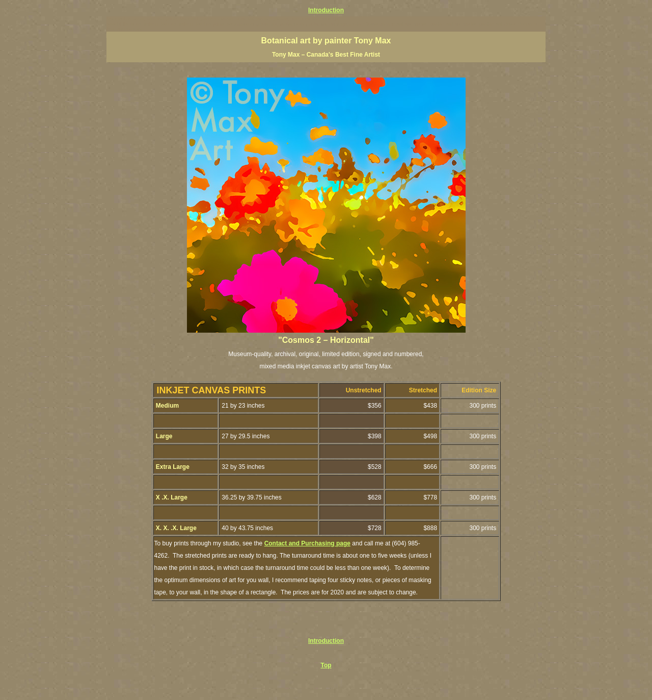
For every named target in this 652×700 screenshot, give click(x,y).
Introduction (326, 10)
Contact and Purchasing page (307, 543)
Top (325, 665)
